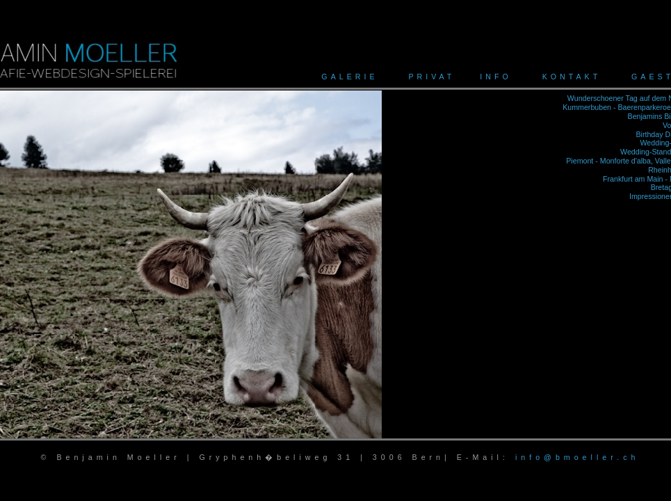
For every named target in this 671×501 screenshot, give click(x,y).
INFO (495, 76)
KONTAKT (571, 76)
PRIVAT (431, 76)
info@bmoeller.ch (577, 457)
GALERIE (349, 76)
